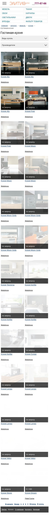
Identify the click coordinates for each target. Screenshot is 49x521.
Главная (4, 25)
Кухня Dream (31, 493)
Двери (29, 17)
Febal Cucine (29, 498)
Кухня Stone (6, 493)
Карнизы (30, 13)
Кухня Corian (31, 354)
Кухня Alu (5, 77)
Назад (16, 504)
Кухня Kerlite (30, 285)
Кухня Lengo (6, 389)
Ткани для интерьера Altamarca (12, 515)
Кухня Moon (30, 146)
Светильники (9, 17)
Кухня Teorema (7, 285)
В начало (9, 504)
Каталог (13, 25)
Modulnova (5, 82)
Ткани (29, 9)
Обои (4, 13)
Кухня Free (30, 111)
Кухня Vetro (6, 458)
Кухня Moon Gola (8, 215)
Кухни (30, 25)
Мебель (6, 9)
